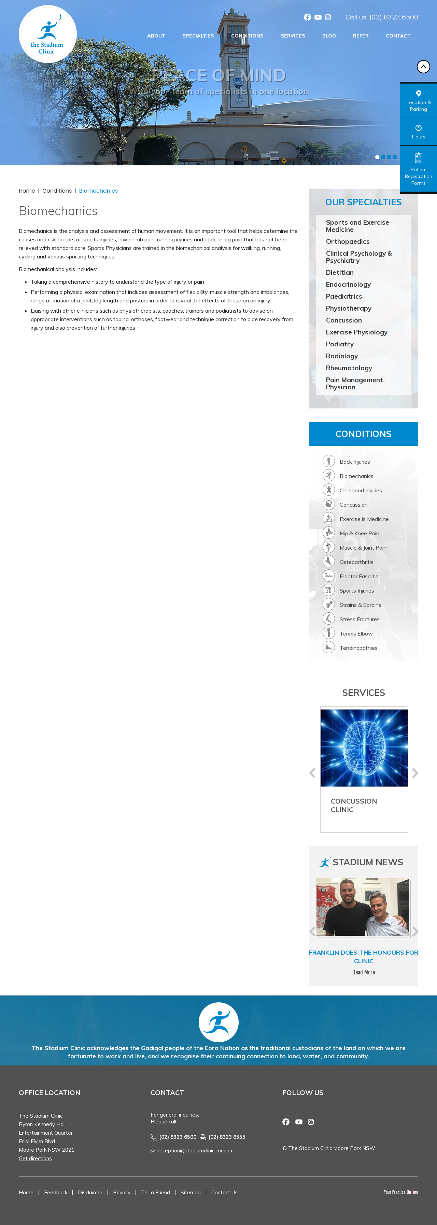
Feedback (55, 1192)
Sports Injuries (357, 590)
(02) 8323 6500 (393, 17)
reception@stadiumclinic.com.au (195, 1150)
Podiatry (340, 344)
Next (415, 773)
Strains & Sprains (360, 604)
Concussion (344, 320)
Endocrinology (348, 284)
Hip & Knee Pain (359, 533)
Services (293, 36)
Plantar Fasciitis (359, 576)
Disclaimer (90, 1192)
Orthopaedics (348, 241)
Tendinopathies (359, 647)
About (156, 36)
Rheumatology (349, 368)
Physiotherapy (348, 308)
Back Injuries (355, 461)
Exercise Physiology (356, 332)
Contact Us (224, 1192)
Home (27, 191)
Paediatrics (344, 296)
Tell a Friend (155, 1192)
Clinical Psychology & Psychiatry (359, 257)
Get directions (35, 1158)
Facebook (307, 18)
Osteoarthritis (356, 561)
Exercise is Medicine (364, 519)
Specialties (198, 36)
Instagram (328, 18)
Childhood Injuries (361, 490)
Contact (398, 36)
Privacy (121, 1192)
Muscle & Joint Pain (363, 547)
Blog (329, 36)
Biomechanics (356, 476)
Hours (418, 137)
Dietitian (340, 272)
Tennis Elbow (356, 633)
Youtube (318, 18)
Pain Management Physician (354, 383)
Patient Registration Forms (418, 176)
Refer (361, 36)
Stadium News (368, 862)
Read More (363, 972)
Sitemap (191, 1192)
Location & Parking (419, 105)
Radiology (342, 356)
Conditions (247, 36)
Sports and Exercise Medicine (357, 226)
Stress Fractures (360, 619)
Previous (312, 773)
